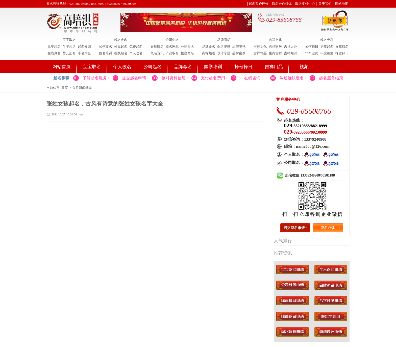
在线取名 (157, 46)
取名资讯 (157, 53)
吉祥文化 (275, 40)
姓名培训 (105, 53)
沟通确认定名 (292, 78)
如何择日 (311, 46)
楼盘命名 (187, 53)
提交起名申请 (134, 78)
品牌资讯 (238, 46)
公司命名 (172, 40)
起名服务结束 (331, 78)
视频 (304, 66)
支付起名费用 (213, 78)
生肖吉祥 (275, 53)
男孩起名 (326, 46)
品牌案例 (238, 53)
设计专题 (223, 53)
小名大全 (84, 53)
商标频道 (208, 53)
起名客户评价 (258, 4)
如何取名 (105, 46)
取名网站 (172, 46)
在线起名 (120, 53)
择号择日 (243, 66)
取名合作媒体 (282, 4)
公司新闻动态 (82, 88)
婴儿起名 (69, 53)
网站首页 (62, 66)
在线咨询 (252, 78)
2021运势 (311, 53)
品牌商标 (223, 40)
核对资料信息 (173, 78)
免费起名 (135, 46)
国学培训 (213, 66)
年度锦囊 (326, 53)
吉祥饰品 (260, 53)
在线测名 (54, 53)
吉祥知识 (290, 53)
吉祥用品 (274, 66)
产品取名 (172, 53)
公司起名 (187, 46)
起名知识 (84, 46)
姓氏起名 (120, 46)
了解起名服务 (95, 78)
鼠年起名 (54, 46)
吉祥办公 (290, 46)
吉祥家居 (275, 46)
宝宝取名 (69, 40)
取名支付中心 (305, 4)
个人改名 (135, 53)
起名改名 (120, 40)
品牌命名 (208, 46)
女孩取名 (342, 46)
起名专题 (326, 40)
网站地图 (341, 4)
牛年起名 (69, 46)
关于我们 (325, 4)
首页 (64, 88)
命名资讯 (223, 46)
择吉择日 (342, 53)
